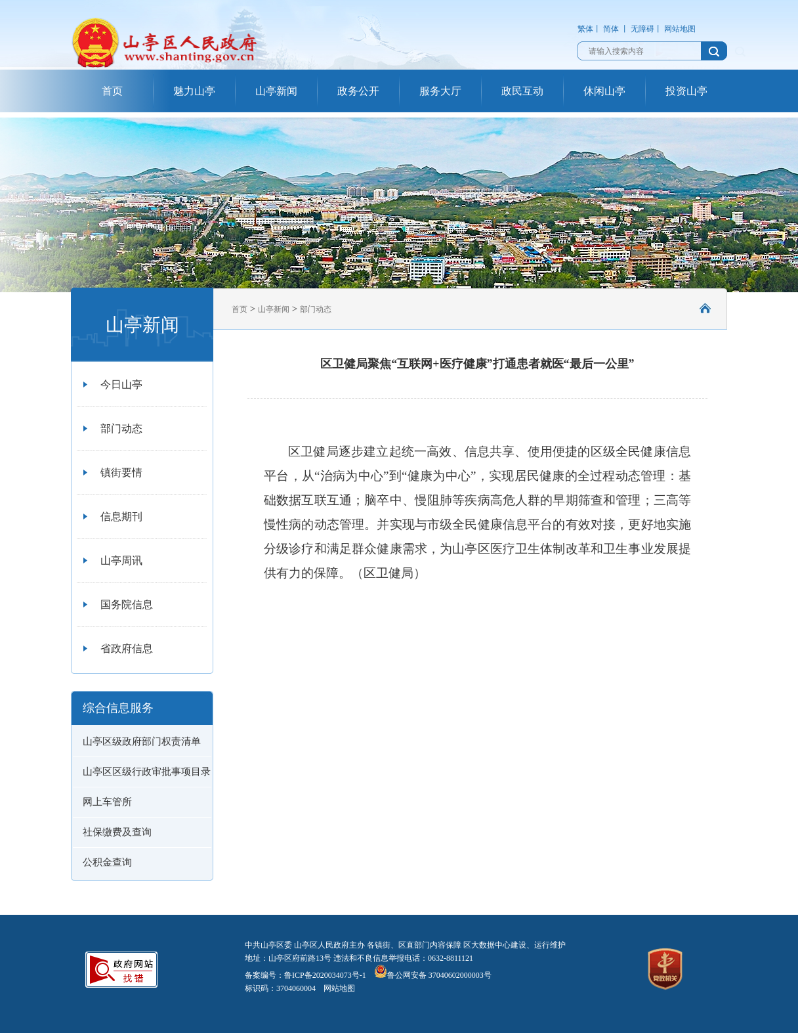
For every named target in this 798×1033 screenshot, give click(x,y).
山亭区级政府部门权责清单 (142, 741)
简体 (611, 28)
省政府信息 (126, 648)
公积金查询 (107, 862)
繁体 (585, 28)
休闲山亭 (604, 91)
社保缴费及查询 (117, 832)
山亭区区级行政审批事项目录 (147, 771)
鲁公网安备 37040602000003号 (433, 975)
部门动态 (121, 428)
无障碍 (642, 28)
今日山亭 (121, 384)
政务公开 (358, 91)
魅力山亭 (194, 91)
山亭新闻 (276, 91)
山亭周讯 (121, 560)
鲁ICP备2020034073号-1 (325, 975)
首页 (112, 91)
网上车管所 (107, 802)
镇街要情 (121, 472)
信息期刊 (121, 516)
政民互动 (522, 91)
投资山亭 (686, 91)
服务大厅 (440, 91)
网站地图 (680, 28)
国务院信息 (126, 604)
